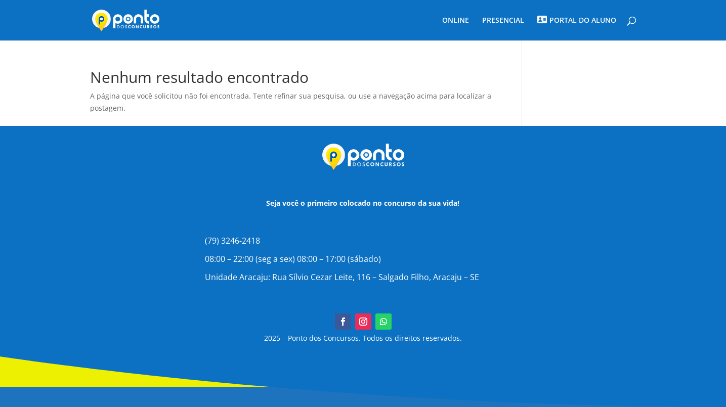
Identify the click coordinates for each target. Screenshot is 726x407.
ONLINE (455, 21)
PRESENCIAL (503, 21)
